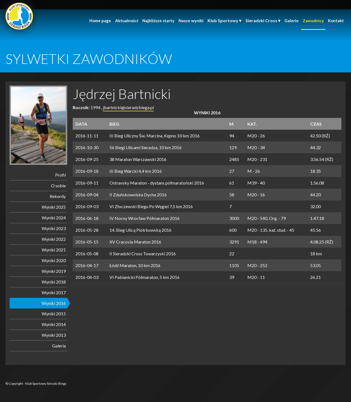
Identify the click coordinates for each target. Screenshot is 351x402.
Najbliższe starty (158, 20)
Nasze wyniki (191, 20)
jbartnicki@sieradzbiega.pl (128, 107)
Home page (100, 20)
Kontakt (336, 20)
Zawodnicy (313, 20)
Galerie (291, 20)
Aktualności (126, 20)
